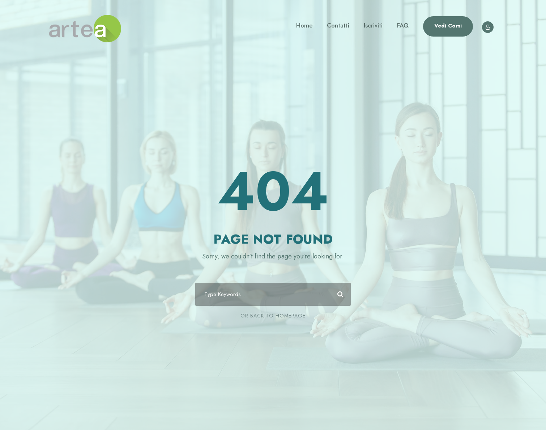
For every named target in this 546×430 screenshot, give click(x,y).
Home (304, 25)
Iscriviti (373, 25)
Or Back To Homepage (273, 315)
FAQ (403, 25)
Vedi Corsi (448, 26)
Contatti (338, 25)
